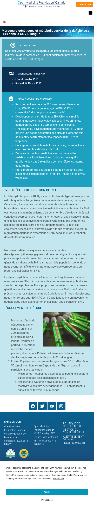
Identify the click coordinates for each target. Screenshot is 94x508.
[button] (47, 13)
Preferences (47, 500)
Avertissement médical (73, 438)
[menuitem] (4, 21)
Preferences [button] (58, 478)
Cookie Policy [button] (73, 475)
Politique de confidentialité (74, 425)
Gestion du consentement (73, 431)
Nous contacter (76, 443)
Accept (47, 492)
